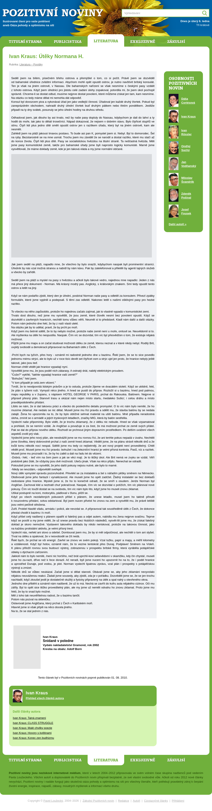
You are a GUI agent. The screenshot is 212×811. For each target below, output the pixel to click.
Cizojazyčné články (156, 800)
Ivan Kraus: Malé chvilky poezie (32, 728)
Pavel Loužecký (53, 800)
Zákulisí (176, 41)
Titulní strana (25, 41)
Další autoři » (177, 224)
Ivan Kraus (188, 116)
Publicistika (68, 41)
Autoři (136, 800)
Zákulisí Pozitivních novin (98, 800)
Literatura (106, 41)
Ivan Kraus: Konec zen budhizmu (33, 737)
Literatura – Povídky (31, 64)
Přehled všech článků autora (45, 698)
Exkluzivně (142, 41)
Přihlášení (178, 800)
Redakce (123, 800)
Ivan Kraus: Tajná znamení (29, 718)
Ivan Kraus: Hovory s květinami (32, 732)
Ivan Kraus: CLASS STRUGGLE (33, 723)
